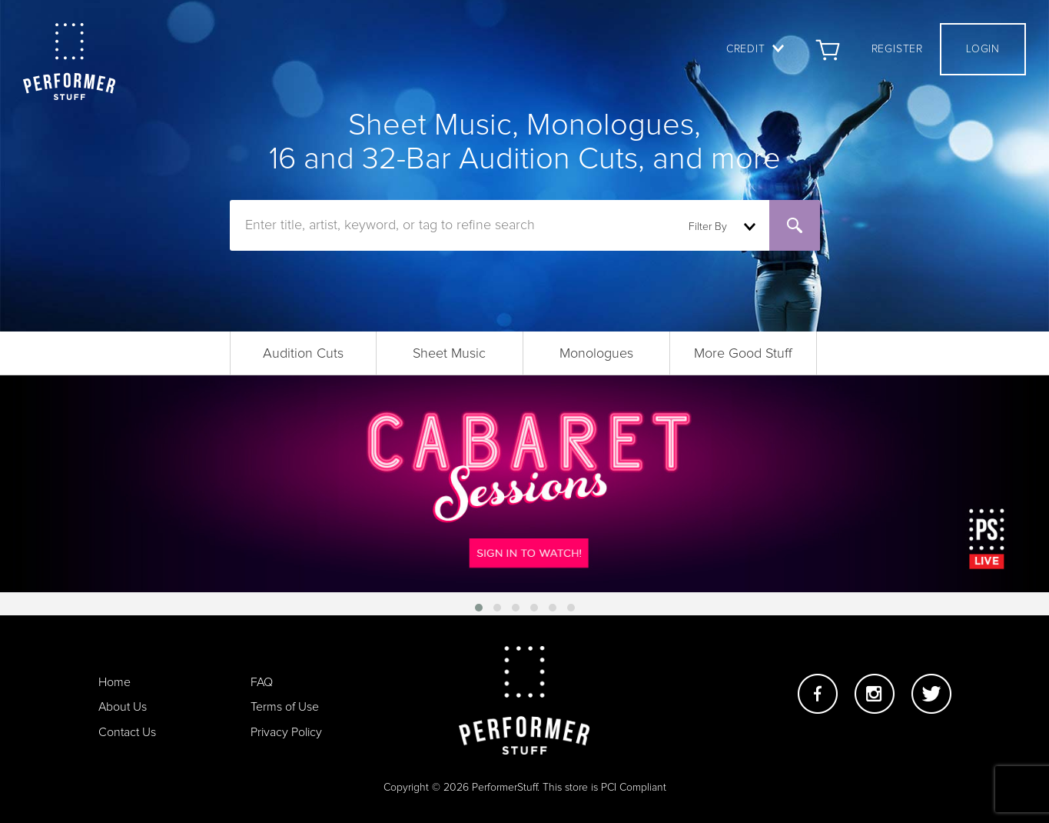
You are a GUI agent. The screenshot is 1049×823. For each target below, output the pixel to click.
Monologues (596, 354)
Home (114, 682)
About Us (122, 707)
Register (897, 49)
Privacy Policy (286, 732)
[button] (479, 607)
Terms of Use (285, 707)
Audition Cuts (303, 354)
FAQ (262, 682)
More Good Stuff (743, 354)
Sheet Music (449, 354)
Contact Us (127, 732)
